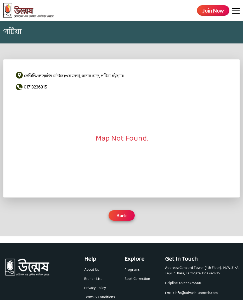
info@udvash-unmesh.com (196, 293)
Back (121, 215)
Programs (132, 269)
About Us (91, 269)
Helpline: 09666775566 (183, 283)
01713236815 (35, 87)
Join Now (213, 10)
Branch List (93, 279)
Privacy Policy (95, 288)
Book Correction (137, 279)
